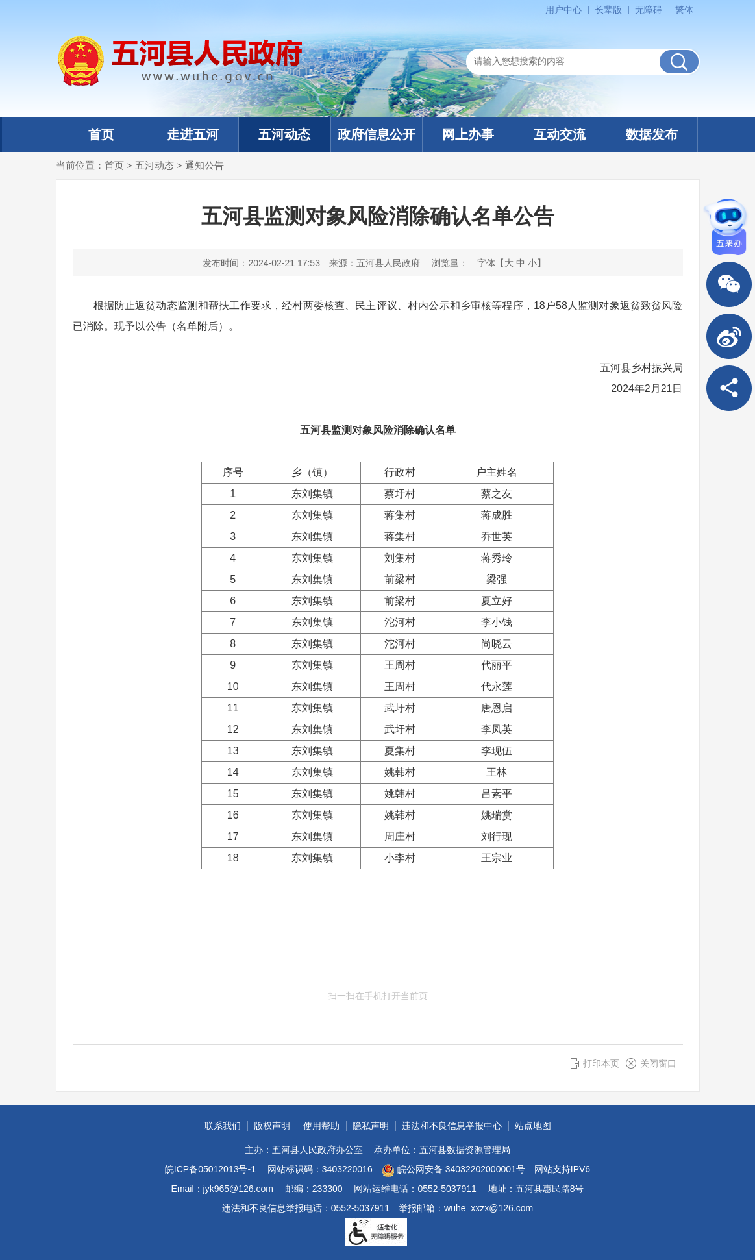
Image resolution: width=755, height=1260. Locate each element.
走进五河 (193, 134)
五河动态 (284, 134)
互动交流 (560, 134)
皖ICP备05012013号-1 (210, 1169)
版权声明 (272, 1125)
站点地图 (533, 1125)
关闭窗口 (658, 1063)
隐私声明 (371, 1125)
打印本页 (601, 1063)
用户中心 (563, 10)
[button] (608, 10)
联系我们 (222, 1125)
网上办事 (468, 134)
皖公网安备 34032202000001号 (453, 1170)
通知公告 (204, 165)
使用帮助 (321, 1125)
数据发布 (652, 134)
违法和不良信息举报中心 (452, 1125)
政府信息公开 (376, 134)
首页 (101, 134)
